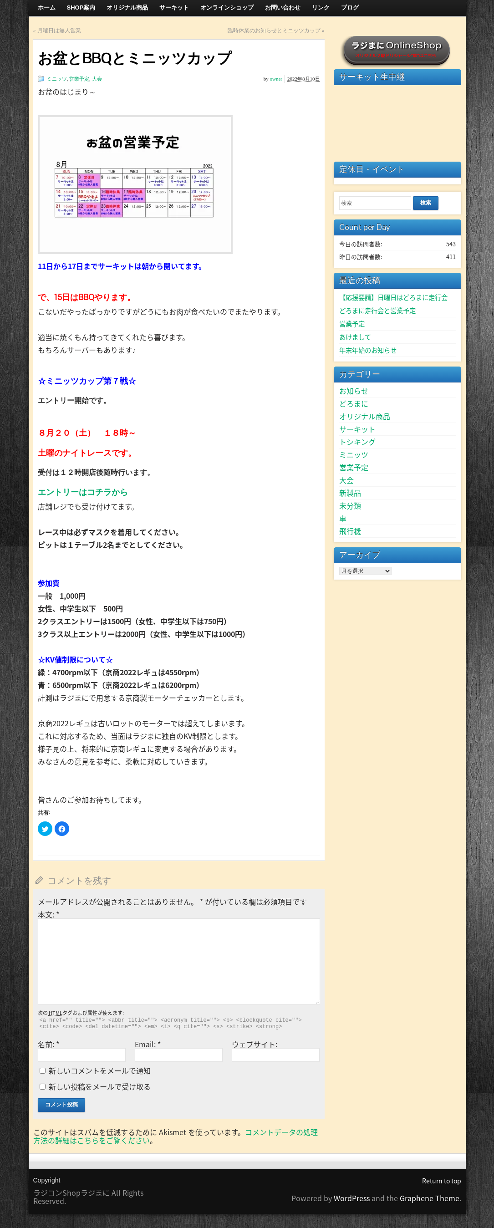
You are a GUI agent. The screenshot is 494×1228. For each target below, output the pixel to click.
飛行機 (350, 530)
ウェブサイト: (254, 1044)
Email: (148, 1044)
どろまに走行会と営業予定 (377, 311)
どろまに (353, 403)
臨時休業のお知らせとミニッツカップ (274, 30)
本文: (48, 914)
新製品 (350, 492)
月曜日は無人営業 (59, 30)
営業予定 (79, 79)
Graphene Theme (429, 1197)
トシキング (357, 441)
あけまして (355, 337)
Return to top (441, 1180)
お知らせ (353, 390)
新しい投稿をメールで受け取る (100, 1086)
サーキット (357, 428)
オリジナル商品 (364, 416)
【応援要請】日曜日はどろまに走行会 (393, 297)
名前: (48, 1044)
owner (276, 79)
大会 (97, 79)
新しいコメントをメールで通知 (100, 1070)
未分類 (350, 505)
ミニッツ (57, 79)
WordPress (352, 1197)
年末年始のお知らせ (368, 350)
